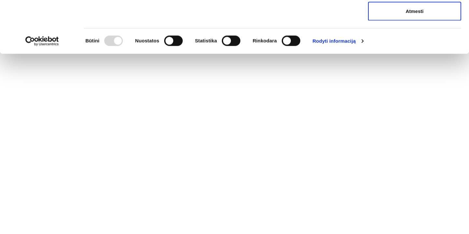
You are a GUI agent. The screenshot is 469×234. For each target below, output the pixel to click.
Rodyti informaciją (334, 89)
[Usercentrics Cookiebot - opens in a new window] (42, 90)
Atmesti (414, 59)
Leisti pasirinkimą (414, 38)
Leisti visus (414, 17)
